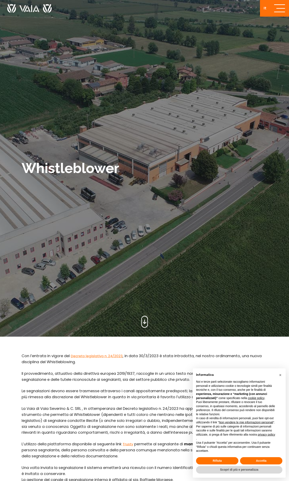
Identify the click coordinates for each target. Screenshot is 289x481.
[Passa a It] (262, 9)
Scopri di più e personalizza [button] (239, 469)
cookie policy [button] (256, 398)
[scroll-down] (144, 320)
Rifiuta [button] (217, 460)
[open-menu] (278, 9)
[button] (280, 375)
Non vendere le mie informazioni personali (246, 422)
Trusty (128, 444)
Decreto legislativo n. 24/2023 (98, 355)
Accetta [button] (261, 460)
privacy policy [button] (266, 434)
